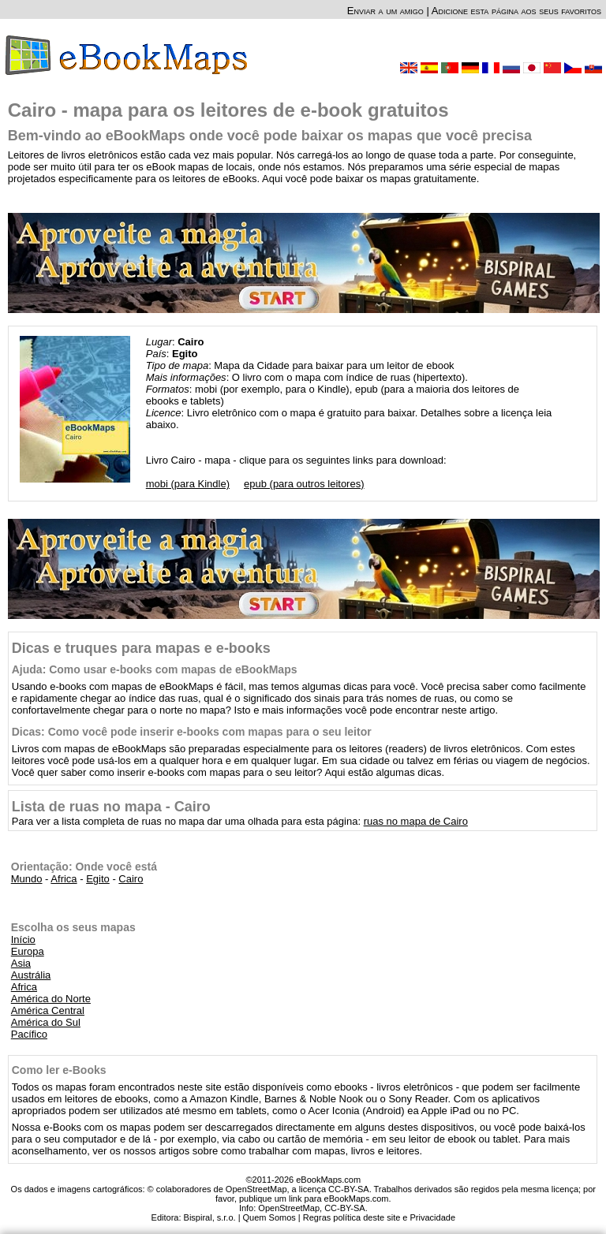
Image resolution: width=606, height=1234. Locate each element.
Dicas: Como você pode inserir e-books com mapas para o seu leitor (192, 731)
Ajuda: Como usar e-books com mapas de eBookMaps (154, 669)
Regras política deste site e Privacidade (379, 1217)
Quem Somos (269, 1217)
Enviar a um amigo (385, 11)
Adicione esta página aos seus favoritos (516, 11)
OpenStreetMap (289, 1208)
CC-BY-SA (344, 1208)
